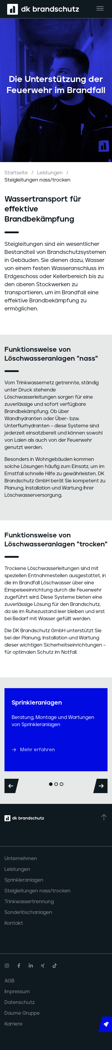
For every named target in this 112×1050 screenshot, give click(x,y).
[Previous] (11, 786)
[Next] (100, 786)
